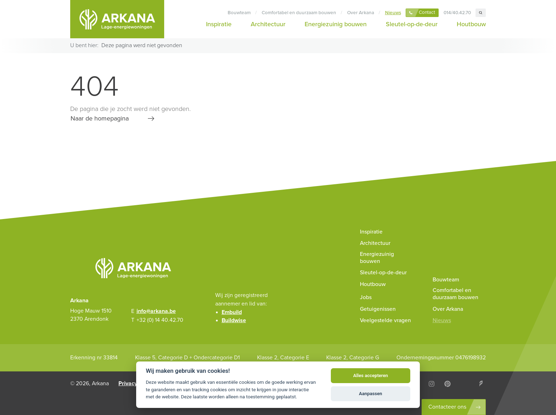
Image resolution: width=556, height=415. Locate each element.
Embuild (232, 312)
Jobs (366, 297)
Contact (427, 12)
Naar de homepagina (100, 118)
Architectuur (268, 24)
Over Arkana (360, 13)
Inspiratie (219, 24)
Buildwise (234, 320)
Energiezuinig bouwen (336, 24)
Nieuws (393, 13)
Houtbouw (471, 24)
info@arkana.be (156, 311)
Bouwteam (239, 13)
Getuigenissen (378, 309)
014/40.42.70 (457, 13)
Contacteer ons (447, 407)
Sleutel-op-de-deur (412, 24)
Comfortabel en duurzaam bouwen (299, 13)
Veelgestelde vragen (385, 320)
